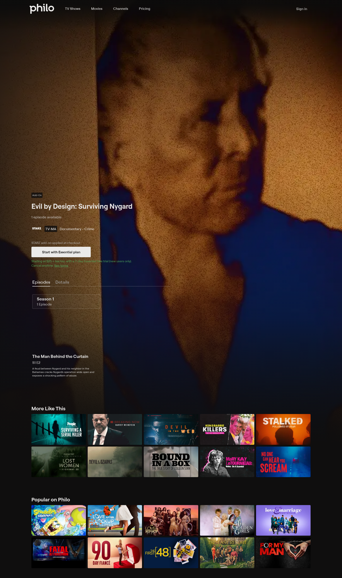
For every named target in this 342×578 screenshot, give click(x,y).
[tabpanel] (171, 335)
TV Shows (72, 8)
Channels (120, 8)
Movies (96, 8)
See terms (61, 265)
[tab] (41, 282)
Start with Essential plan (61, 252)
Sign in (301, 9)
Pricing (144, 8)
